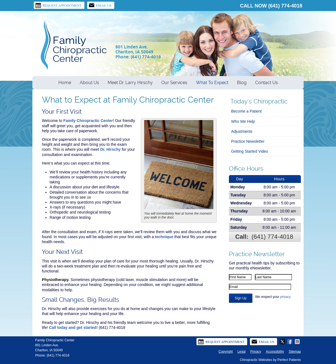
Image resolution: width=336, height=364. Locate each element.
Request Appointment (58, 5)
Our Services (174, 82)
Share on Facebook (290, 341)
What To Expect (212, 82)
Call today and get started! (73, 327)
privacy (285, 297)
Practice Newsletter (248, 141)
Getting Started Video (249, 151)
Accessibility (275, 351)
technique (164, 237)
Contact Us (266, 82)
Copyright (226, 351)
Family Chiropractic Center (88, 120)
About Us (89, 82)
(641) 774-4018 (285, 6)
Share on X (283, 341)
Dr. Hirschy (110, 149)
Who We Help (243, 121)
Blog (242, 82)
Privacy (255, 351)
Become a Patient (246, 111)
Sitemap (295, 351)
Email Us (100, 5)
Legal (241, 351)
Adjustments (241, 131)
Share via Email (298, 341)
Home (64, 82)
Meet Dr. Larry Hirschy (130, 82)
